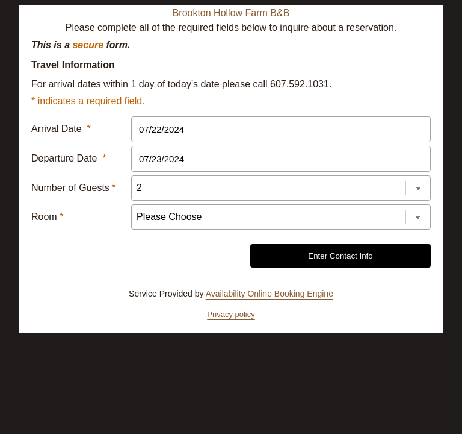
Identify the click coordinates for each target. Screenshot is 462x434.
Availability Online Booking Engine (269, 293)
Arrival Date (61, 129)
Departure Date (68, 158)
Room (47, 217)
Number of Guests (73, 188)
